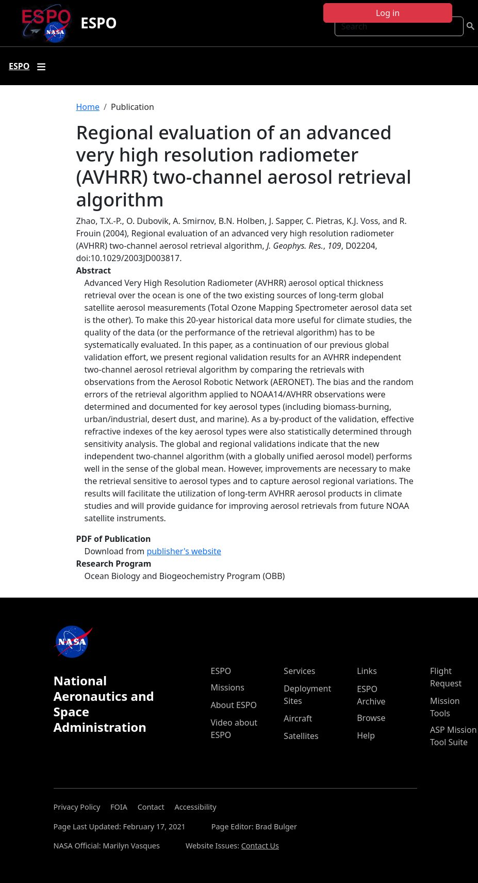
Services (299, 671)
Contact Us (260, 845)
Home (88, 107)
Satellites (301, 736)
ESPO (98, 23)
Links (367, 671)
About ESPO (234, 705)
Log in (388, 13)
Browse (371, 718)
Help (366, 735)
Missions (227, 687)
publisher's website (183, 551)
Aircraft (298, 718)
